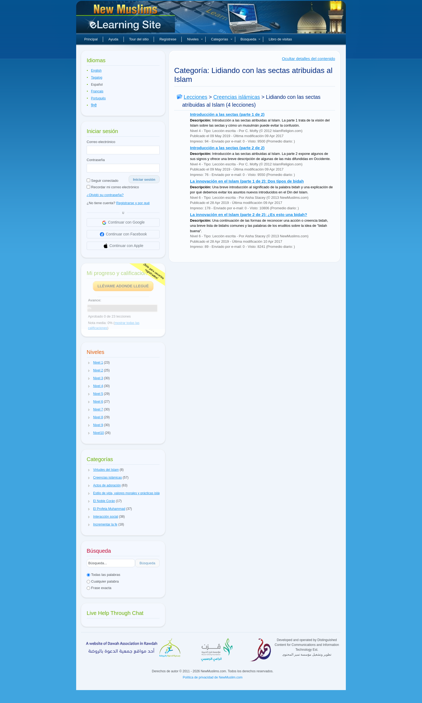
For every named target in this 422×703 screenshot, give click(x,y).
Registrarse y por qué (133, 203)
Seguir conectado (102, 181)
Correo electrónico (101, 142)
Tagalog (96, 77)
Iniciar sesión (144, 180)
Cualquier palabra (103, 581)
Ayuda (113, 39)
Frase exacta (99, 588)
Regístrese (167, 39)
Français (97, 91)
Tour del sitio (139, 39)
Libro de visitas (280, 39)
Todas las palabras (103, 575)
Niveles (195, 39)
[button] (89, 363)
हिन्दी (94, 105)
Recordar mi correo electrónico (113, 187)
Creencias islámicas (236, 97)
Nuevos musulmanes (126, 18)
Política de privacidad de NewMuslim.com (212, 677)
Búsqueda (251, 39)
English (96, 70)
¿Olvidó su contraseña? (105, 195)
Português (98, 98)
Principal (91, 39)
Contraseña (96, 160)
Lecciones (195, 97)
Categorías (222, 39)
